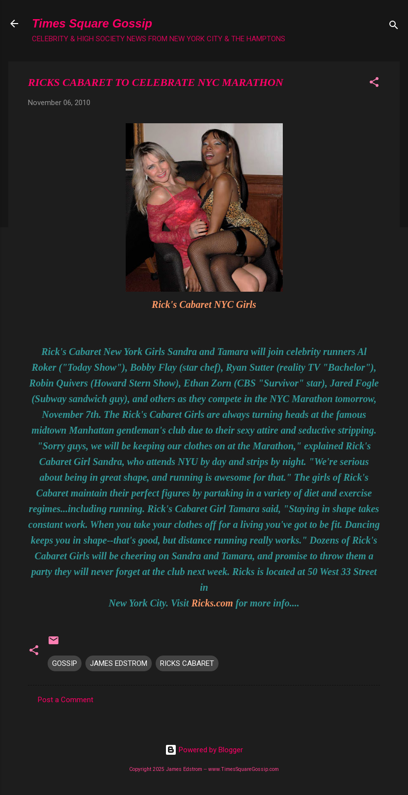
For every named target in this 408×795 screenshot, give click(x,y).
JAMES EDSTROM (118, 663)
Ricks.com (212, 603)
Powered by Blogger (204, 749)
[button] (374, 83)
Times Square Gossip (92, 23)
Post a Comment (65, 699)
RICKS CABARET (187, 663)
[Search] (394, 27)
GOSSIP (64, 663)
